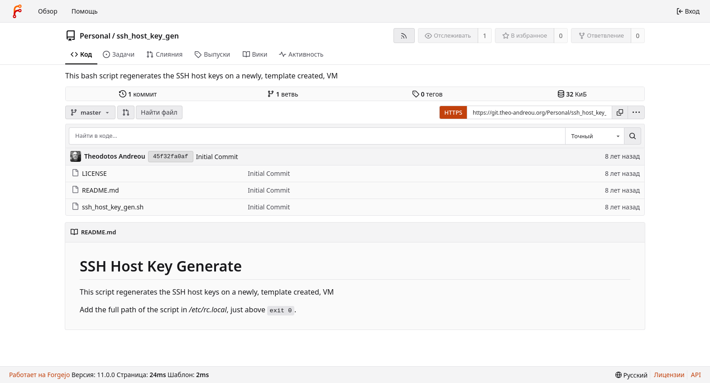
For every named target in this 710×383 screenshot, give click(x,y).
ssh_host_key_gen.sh (108, 207)
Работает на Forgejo (39, 374)
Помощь (85, 11)
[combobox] (594, 136)
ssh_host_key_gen (147, 35)
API (696, 374)
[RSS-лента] (404, 35)
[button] (125, 112)
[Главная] (17, 11)
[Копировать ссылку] (620, 112)
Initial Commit (217, 156)
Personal (95, 35)
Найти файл (159, 112)
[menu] (636, 112)
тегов (427, 94)
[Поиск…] (632, 136)
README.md (95, 190)
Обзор (48, 11)
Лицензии (669, 374)
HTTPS (453, 112)
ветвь (282, 94)
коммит (138, 94)
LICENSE (89, 173)
